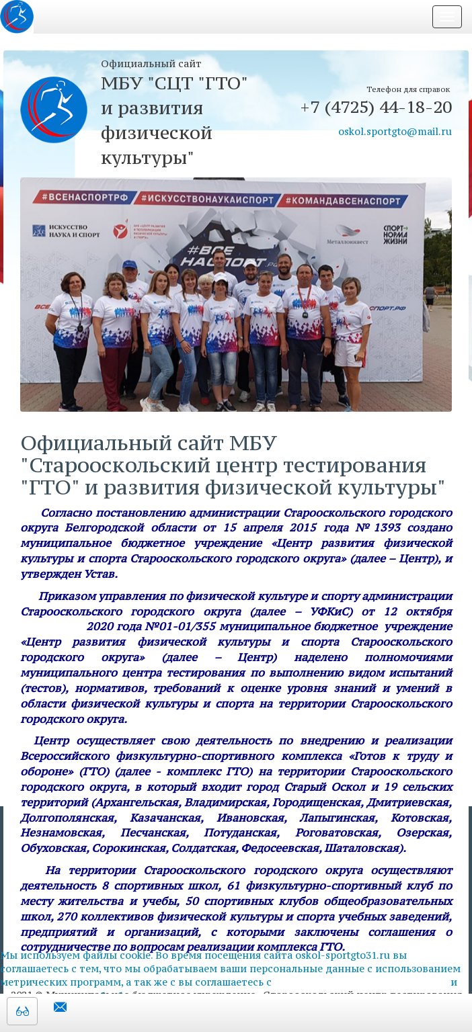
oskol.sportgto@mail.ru (395, 131)
